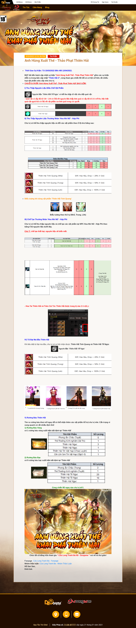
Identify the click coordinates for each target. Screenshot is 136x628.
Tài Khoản (114, 2)
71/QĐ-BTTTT (70, 625)
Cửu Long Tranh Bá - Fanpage (45, 561)
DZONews (19, 2)
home (5, 7)
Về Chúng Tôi (95, 2)
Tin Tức (26, 7)
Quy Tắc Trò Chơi (40, 625)
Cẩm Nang (37, 7)
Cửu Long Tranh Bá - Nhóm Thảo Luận (56, 564)
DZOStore (28, 2)
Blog (47, 7)
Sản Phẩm (37, 2)
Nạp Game (105, 2)
